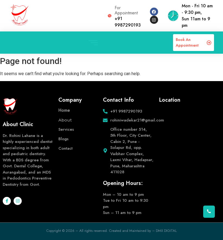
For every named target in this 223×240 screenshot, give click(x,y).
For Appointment (126, 10)
